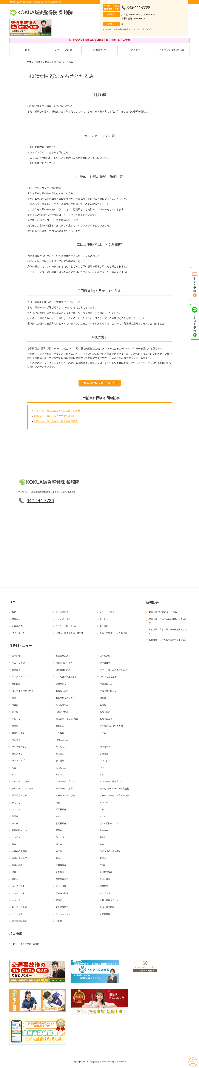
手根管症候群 (106, 872)
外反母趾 (60, 872)
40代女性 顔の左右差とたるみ (163, 612)
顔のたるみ (105, 746)
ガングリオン (106, 802)
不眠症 (103, 858)
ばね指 (59, 921)
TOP (27, 50)
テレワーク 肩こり (65, 781)
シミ (14, 774)
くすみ (59, 774)
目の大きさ (105, 760)
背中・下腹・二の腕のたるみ (113, 670)
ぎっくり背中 (18, 886)
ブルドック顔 (18, 663)
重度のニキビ (18, 732)
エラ (102, 774)
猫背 (58, 802)
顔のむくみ (61, 746)
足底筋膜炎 (105, 914)
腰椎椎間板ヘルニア (109, 823)
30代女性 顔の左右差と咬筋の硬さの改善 (57, 410)
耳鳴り (103, 865)
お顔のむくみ (106, 684)
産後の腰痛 (105, 879)
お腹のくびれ (62, 690)
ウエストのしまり (20, 676)
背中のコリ (105, 663)
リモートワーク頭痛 (65, 795)
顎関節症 (104, 886)
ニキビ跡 (60, 732)
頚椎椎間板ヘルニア (21, 830)
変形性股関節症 (19, 921)
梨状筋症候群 (62, 879)
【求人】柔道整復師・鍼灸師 (69, 633)
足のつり (60, 837)
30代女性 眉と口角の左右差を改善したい (57, 416)
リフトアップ (18, 760)
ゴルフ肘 (16, 809)
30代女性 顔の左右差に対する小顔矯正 (56, 421)
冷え (14, 767)
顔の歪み (60, 753)
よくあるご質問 (63, 619)
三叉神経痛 (61, 809)
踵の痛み (104, 830)
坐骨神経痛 (61, 865)
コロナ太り (61, 684)
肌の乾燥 (60, 760)
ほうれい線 (105, 656)
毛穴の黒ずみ (62, 704)
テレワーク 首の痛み (22, 788)
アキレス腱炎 (62, 893)
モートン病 (17, 914)
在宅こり (16, 802)
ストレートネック (20, 893)
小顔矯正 (38, 62)
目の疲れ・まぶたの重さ (67, 718)
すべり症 (16, 900)
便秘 (14, 698)
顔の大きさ (17, 753)
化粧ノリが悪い (63, 711)
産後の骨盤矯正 (19, 858)
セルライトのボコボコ (22, 690)
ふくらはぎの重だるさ (66, 676)
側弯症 (15, 816)
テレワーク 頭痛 (20, 781)
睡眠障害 (16, 670)
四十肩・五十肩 (19, 907)
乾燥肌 (15, 725)
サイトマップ (18, 633)
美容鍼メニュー (19, 619)
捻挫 (102, 809)
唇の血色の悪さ (19, 746)
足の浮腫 (16, 684)
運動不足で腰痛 (19, 795)
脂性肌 (103, 698)
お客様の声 (99, 50)
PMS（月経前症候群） (110, 851)
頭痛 (14, 872)
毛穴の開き (105, 711)
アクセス (135, 50)
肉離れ (103, 837)
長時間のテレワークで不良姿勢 (114, 788)
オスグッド (105, 893)
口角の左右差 (62, 739)
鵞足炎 (59, 830)
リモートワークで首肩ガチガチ (114, 795)
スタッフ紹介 (62, 612)
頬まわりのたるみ (64, 663)
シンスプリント (63, 914)
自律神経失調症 (19, 851)
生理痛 (59, 851)
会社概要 (104, 626)
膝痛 (102, 844)
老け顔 (15, 704)
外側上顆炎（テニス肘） (111, 900)
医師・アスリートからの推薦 (113, 633)
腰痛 (14, 844)
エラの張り (17, 656)
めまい (59, 816)
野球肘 (59, 900)
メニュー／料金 (63, 50)
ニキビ (103, 732)
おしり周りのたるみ (65, 698)
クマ (102, 739)
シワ (102, 767)
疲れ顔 (15, 711)
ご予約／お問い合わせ (171, 50)
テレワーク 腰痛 (64, 788)
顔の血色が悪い (63, 656)
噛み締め (16, 739)
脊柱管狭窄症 (62, 907)
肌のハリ (16, 718)
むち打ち (16, 837)
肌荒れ (103, 704)
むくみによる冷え (108, 676)
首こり (103, 816)
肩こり (59, 844)
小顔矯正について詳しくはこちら (100, 383)
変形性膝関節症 (107, 907)
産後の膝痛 (17, 865)
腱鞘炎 (15, 879)
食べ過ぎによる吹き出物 (111, 725)
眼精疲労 (60, 725)
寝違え (59, 858)
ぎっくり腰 (61, 886)
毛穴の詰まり (106, 718)
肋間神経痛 (61, 823)
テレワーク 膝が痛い (110, 781)
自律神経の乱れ (63, 670)
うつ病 (15, 823)
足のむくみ (61, 767)
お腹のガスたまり (108, 690)
